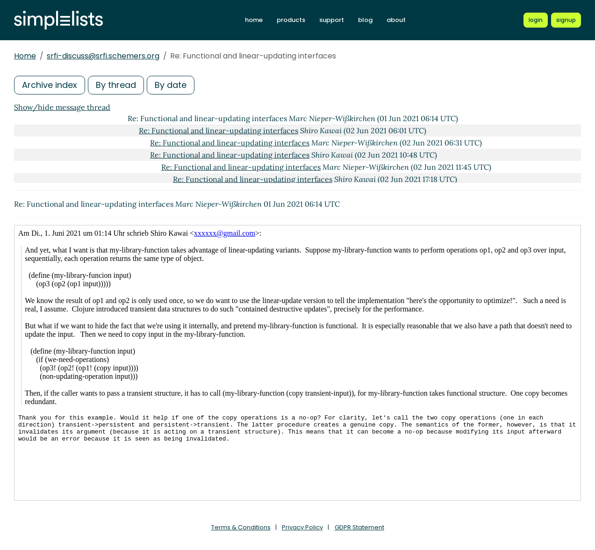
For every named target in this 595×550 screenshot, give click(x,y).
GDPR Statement (359, 527)
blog (365, 19)
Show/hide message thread (62, 107)
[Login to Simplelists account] (535, 20)
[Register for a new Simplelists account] (566, 20)
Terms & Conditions (241, 527)
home (254, 19)
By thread (116, 85)
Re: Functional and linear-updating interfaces (218, 130)
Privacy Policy (302, 527)
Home (25, 56)
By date (170, 85)
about (396, 19)
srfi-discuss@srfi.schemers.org (103, 56)
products (291, 19)
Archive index (49, 85)
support (331, 19)
